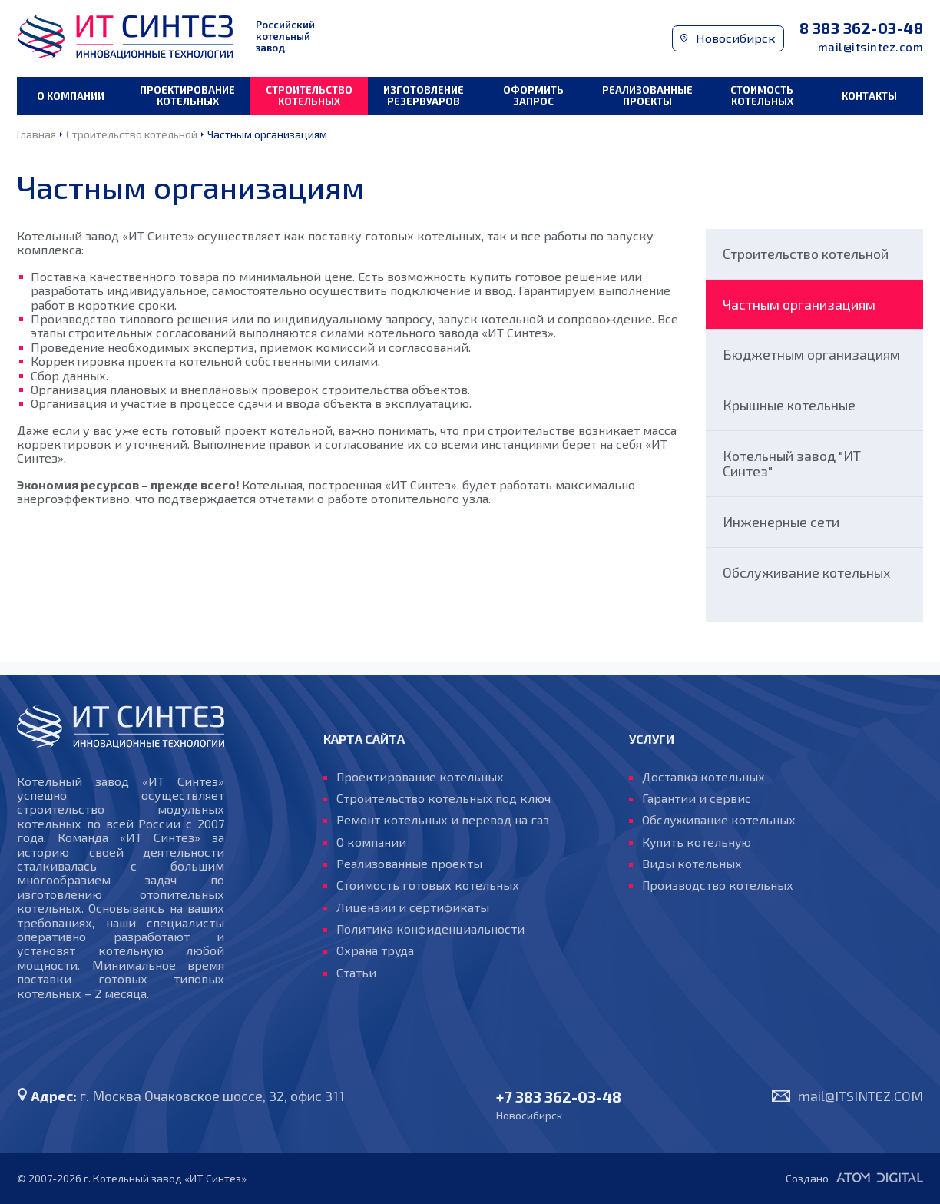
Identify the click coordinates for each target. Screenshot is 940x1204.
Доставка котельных (703, 777)
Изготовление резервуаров (423, 96)
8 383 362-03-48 (861, 28)
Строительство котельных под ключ (443, 798)
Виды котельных (692, 864)
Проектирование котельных (187, 96)
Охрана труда (375, 951)
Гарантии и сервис (696, 798)
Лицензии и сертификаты (412, 907)
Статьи (356, 973)
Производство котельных (718, 886)
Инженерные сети (781, 521)
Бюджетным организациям (811, 354)
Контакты (869, 96)
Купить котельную (697, 842)
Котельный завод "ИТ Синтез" (792, 463)
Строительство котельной (131, 134)
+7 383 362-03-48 (558, 1097)
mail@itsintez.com (871, 47)
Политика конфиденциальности (431, 929)
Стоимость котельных (761, 96)
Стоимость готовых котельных (427, 886)
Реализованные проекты (647, 96)
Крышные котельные (789, 404)
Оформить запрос (533, 96)
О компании (70, 96)
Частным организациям (267, 134)
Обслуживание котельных (806, 572)
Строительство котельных (309, 96)
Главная (36, 134)
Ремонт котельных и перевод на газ (442, 820)
